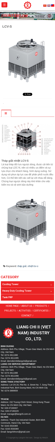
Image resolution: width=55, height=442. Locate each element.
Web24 (45, 438)
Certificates (41, 310)
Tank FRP (7, 297)
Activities (25, 310)
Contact (26, 315)
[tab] (6, 113)
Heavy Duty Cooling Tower (17, 290)
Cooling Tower (10, 284)
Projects (10, 310)
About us (26, 306)
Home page (12, 306)
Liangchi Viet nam (25, 438)
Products (41, 306)
